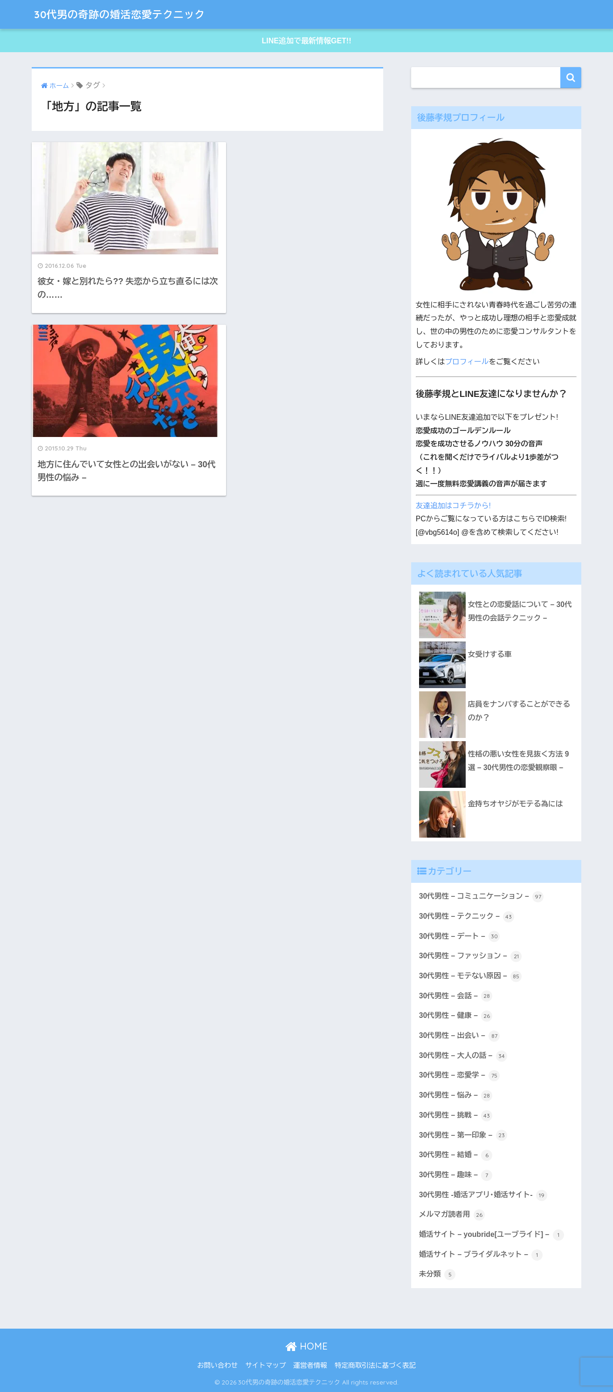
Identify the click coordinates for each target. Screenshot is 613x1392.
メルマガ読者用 (452, 1215)
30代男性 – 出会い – (459, 1036)
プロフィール (467, 362)
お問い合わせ (217, 1365)
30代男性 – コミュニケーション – (481, 896)
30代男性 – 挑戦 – (456, 1115)
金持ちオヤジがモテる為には (515, 804)
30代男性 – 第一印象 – (463, 1135)
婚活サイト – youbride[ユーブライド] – (491, 1235)
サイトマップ (265, 1365)
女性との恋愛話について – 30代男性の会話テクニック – (520, 611)
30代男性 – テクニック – (467, 916)
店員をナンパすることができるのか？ (519, 711)
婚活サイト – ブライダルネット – (481, 1255)
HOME (306, 1346)
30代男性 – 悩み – (456, 1095)
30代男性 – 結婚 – (456, 1155)
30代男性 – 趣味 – (456, 1175)
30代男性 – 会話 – (456, 996)
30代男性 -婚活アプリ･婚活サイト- (483, 1195)
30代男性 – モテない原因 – (470, 976)
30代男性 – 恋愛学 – (459, 1075)
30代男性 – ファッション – (470, 956)
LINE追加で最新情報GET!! (306, 41)
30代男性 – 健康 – (456, 1016)
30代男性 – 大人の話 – (463, 1056)
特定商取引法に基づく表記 (375, 1365)
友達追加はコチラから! (453, 506)
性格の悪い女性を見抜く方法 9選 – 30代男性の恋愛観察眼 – (518, 760)
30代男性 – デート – (459, 936)
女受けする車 (490, 654)
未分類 (437, 1274)
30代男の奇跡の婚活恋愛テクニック (124, 14)
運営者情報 (310, 1365)
